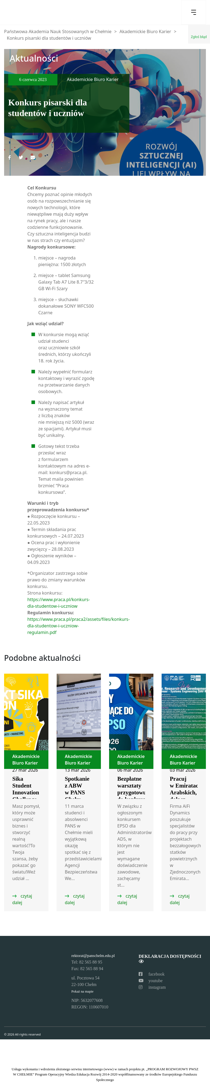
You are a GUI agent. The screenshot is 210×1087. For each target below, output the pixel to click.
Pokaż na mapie (82, 991)
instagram (152, 987)
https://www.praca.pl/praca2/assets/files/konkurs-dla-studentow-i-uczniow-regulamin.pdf (78, 625)
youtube (151, 980)
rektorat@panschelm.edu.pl (93, 955)
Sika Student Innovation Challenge (25, 789)
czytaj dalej (22, 899)
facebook (152, 974)
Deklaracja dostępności (170, 959)
